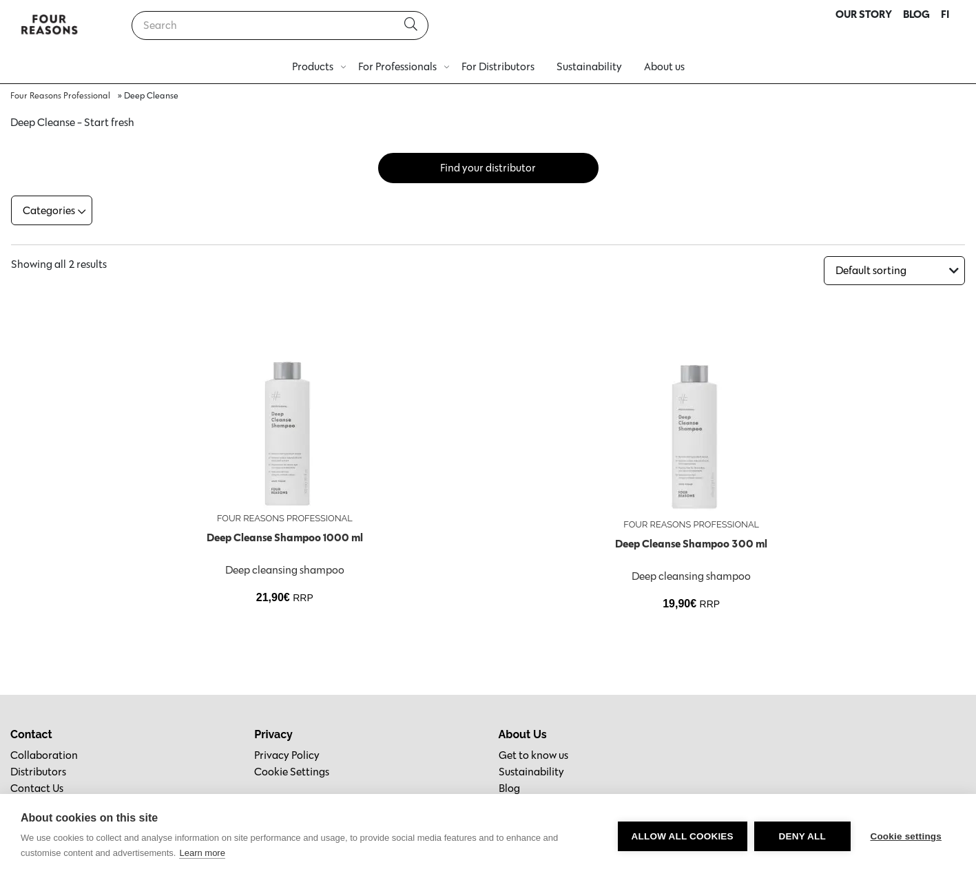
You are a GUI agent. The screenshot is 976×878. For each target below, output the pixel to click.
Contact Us (36, 786)
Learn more (202, 853)
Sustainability (589, 66)
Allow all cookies (681, 836)
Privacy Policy (287, 753)
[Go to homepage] (49, 25)
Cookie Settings (291, 770)
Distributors (38, 770)
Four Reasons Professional (60, 95)
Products (312, 66)
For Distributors (497, 66)
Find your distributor (488, 167)
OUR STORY (863, 14)
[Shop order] (894, 269)
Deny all (801, 836)
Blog (509, 786)
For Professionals (397, 66)
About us (664, 66)
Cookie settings (906, 836)
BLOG (916, 14)
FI (945, 14)
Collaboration (44, 753)
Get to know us (533, 753)
